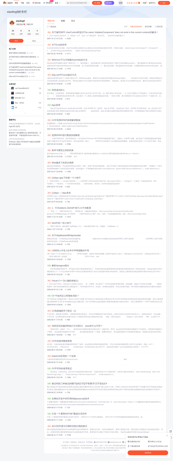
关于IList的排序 (57, 45)
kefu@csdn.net (115, 442)
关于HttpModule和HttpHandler (64, 235)
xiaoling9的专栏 (17, 11)
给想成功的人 (56, 90)
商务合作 (81, 442)
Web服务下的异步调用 (60, 163)
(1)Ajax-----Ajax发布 (59, 193)
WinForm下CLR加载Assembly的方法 (67, 60)
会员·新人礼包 (133, 2)
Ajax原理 (53, 105)
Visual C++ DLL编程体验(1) (62, 280)
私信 (34, 41)
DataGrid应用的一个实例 (61, 356)
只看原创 (51, 27)
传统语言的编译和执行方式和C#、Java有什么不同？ (75, 326)
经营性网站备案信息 (119, 445)
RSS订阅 (158, 27)
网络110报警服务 (74, 448)
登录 (120, 3)
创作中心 (152, 3)
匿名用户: (13, 133)
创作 (164, 3)
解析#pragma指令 (58, 265)
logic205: (12, 126)
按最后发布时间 (136, 27)
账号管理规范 (110, 448)
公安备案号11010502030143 (70, 445)
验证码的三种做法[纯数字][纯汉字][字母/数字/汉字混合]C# (77, 383)
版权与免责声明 (120, 448)
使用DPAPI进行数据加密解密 (63, 135)
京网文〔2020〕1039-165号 (103, 445)
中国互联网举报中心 (87, 448)
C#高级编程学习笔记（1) (61, 311)
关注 (16, 41)
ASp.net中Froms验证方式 (61, 75)
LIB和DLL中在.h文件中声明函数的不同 (68, 250)
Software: (13, 142)
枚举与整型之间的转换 (60, 150)
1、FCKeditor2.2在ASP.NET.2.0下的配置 (69, 208)
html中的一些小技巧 (59, 223)
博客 (16, 3)
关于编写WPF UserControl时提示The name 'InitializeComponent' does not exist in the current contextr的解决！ (103, 32)
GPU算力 (48, 2)
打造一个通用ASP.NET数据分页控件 (67, 414)
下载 (22, 3)
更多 (57, 3)
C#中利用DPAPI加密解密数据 (64, 120)
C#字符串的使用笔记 (59, 368)
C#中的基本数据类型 (59, 341)
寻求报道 (89, 442)
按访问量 (148, 27)
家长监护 (65, 448)
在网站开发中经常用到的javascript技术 (68, 398)
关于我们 (66, 442)
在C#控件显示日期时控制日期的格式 (67, 426)
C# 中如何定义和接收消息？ (63, 296)
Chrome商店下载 (99, 448)
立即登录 (148, 453)
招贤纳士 (74, 442)
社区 (28, 3)
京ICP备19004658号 (86, 445)
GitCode (36, 3)
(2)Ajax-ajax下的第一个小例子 (64, 178)
